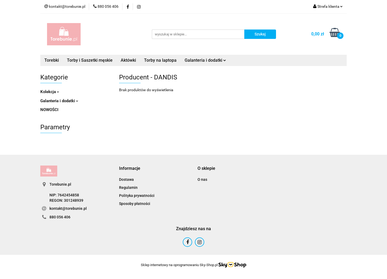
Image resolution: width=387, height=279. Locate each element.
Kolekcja (49, 91)
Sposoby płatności (134, 203)
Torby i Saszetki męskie (90, 60)
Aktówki (128, 60)
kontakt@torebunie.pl (68, 208)
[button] (129, 168)
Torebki (51, 60)
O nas (202, 179)
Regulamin (128, 187)
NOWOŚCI (49, 109)
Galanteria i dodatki (205, 60)
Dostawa (126, 179)
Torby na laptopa (160, 60)
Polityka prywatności (137, 195)
